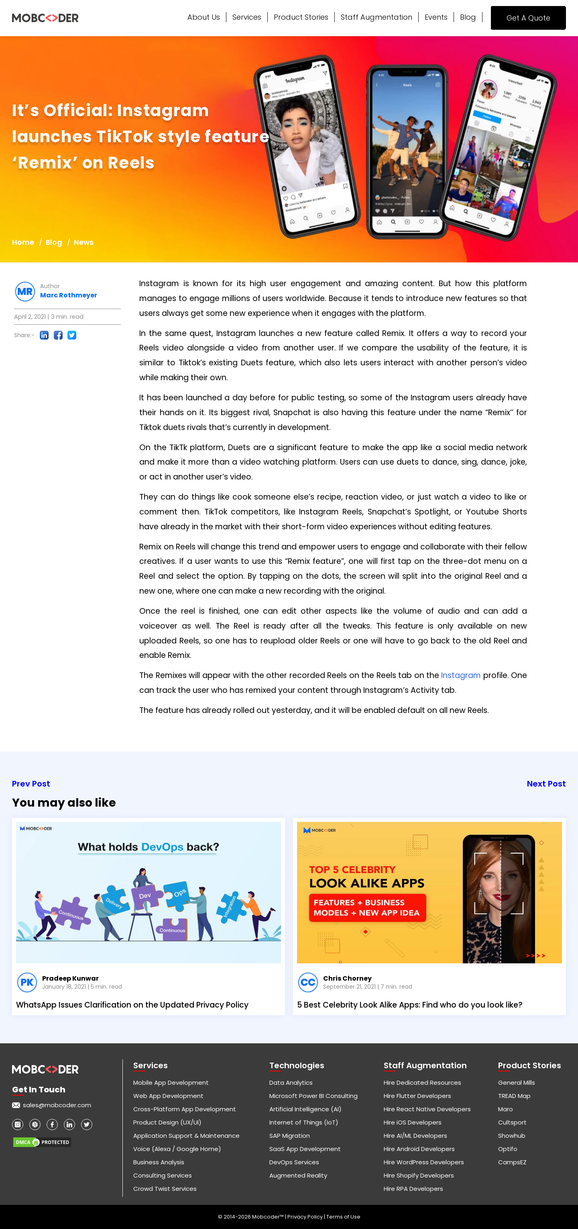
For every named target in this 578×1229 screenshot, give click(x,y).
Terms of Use (343, 1217)
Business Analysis (158, 1162)
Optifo (507, 1149)
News (84, 242)
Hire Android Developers (419, 1149)
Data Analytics (291, 1082)
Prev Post (31, 784)
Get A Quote (528, 18)
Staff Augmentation (376, 17)
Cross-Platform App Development (184, 1109)
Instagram (461, 675)
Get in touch (38, 1089)
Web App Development (168, 1096)
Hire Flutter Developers (417, 1096)
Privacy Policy (305, 1217)
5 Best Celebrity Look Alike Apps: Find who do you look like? (410, 1005)
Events (436, 17)
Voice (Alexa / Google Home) (177, 1149)
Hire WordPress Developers (424, 1162)
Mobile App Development (171, 1082)
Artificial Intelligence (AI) (305, 1109)
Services (246, 17)
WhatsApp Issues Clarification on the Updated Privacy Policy (132, 1005)
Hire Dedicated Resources (422, 1082)
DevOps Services (294, 1162)
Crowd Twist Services (165, 1188)
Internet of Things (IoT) (303, 1122)
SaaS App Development (305, 1149)
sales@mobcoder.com (57, 1105)
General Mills (516, 1082)
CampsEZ (512, 1162)
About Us (203, 17)
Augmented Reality (298, 1175)
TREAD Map (514, 1096)
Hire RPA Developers (413, 1188)
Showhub (511, 1135)
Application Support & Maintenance (186, 1135)
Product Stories (301, 17)
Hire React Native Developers (427, 1109)
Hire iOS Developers (413, 1122)
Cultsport (512, 1122)
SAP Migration (289, 1135)
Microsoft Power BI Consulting (313, 1096)
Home (23, 242)
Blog (468, 17)
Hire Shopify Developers (419, 1175)
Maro (505, 1109)
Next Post (546, 784)
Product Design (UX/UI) (167, 1122)
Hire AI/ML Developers (415, 1135)
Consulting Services (162, 1175)
